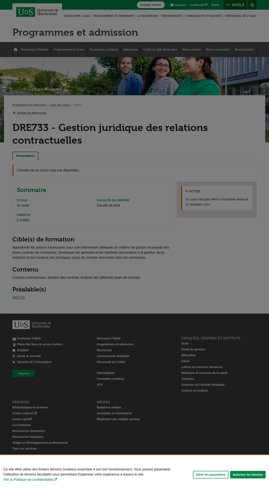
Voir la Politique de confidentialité (28, 479)
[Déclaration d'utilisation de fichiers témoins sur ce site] (134, 474)
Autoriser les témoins (248, 474)
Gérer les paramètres (210, 474)
